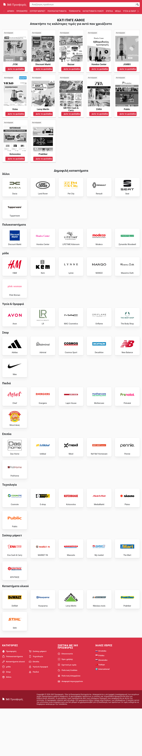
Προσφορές (22, 11)
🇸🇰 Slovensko (101, 707)
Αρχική (10, 11)
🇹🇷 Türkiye (100, 711)
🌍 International (102, 716)
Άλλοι (6, 724)
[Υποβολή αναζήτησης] (137, 4)
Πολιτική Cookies (67, 717)
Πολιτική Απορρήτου (69, 722)
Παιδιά (34, 719)
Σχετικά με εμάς (67, 711)
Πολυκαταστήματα (57, 11)
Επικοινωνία (65, 700)
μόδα (118, 11)
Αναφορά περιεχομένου (70, 728)
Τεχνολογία (74, 11)
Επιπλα (109, 11)
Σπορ (6, 719)
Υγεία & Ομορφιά (131, 11)
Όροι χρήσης (65, 706)
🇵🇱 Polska (99, 702)
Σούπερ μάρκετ (37, 11)
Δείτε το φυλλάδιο (16, 69)
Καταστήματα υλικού (93, 11)
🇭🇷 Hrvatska (100, 698)
